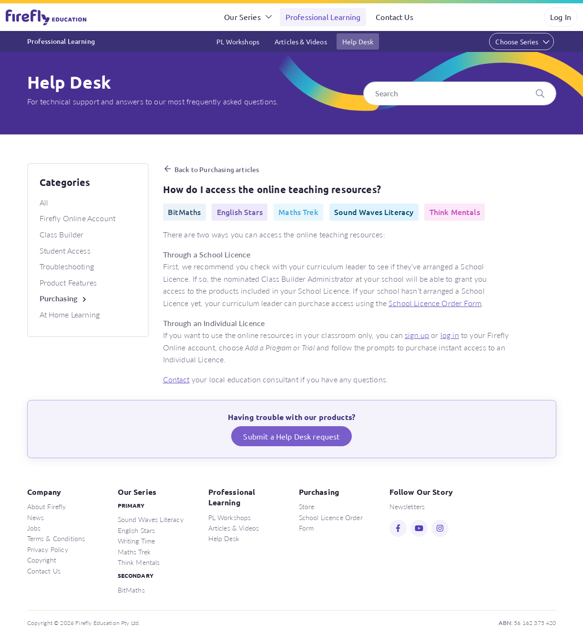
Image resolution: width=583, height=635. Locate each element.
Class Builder (62, 234)
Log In (560, 16)
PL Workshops (237, 41)
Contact (176, 379)
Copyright (41, 559)
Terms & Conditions (56, 538)
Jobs (34, 528)
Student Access (65, 250)
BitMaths (131, 589)
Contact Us (394, 16)
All (44, 202)
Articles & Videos (301, 41)
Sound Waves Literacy (151, 519)
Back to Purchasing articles (216, 169)
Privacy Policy (47, 549)
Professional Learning (323, 16)
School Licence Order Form (435, 302)
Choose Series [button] (516, 41)
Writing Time (136, 540)
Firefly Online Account (78, 218)
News (35, 517)
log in (449, 334)
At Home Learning (70, 314)
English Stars (136, 530)
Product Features (68, 282)
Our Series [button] (242, 16)
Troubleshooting (67, 266)
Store (307, 506)
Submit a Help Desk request (291, 436)
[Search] (459, 93)
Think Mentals (139, 562)
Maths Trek (134, 551)
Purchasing (59, 298)
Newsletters (407, 506)
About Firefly (46, 506)
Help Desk (357, 41)
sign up (417, 334)
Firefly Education (47, 17)
